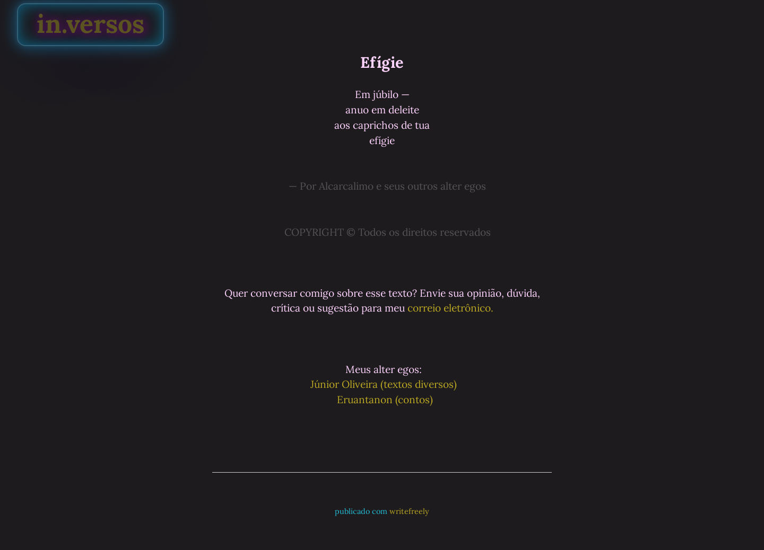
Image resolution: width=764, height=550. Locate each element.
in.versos (90, 23)
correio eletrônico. (450, 307)
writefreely (409, 511)
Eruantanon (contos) (383, 399)
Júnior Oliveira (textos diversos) (383, 384)
